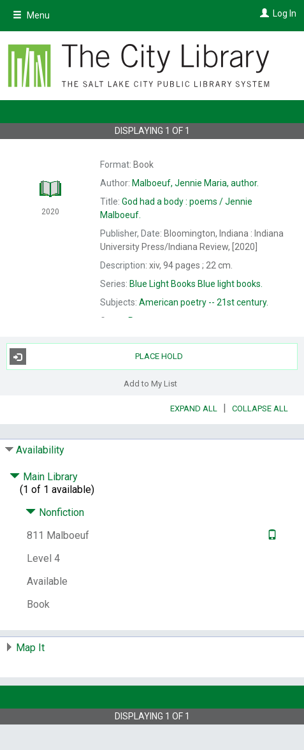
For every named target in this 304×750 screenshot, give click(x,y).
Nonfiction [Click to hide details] (54, 512)
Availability (40, 450)
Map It (30, 648)
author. (195, 183)
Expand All (193, 408)
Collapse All (260, 408)
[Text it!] (270, 535)
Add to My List (150, 383)
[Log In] (263, 13)
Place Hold (97, 356)
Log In (284, 13)
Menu (31, 15)
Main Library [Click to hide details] (44, 477)
